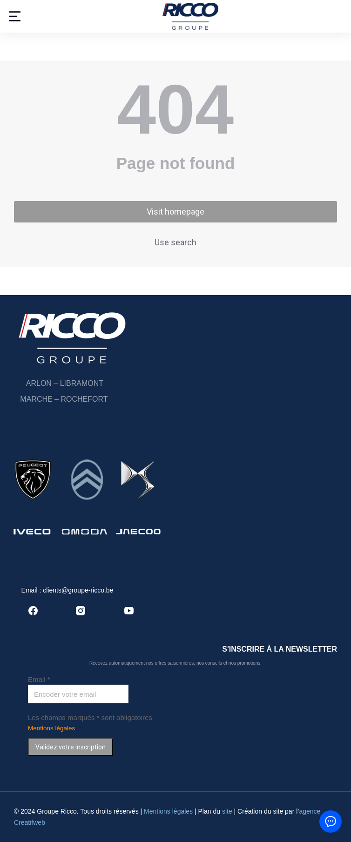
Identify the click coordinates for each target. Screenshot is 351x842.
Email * (39, 679)
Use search (175, 242)
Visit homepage (175, 211)
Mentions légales (51, 728)
